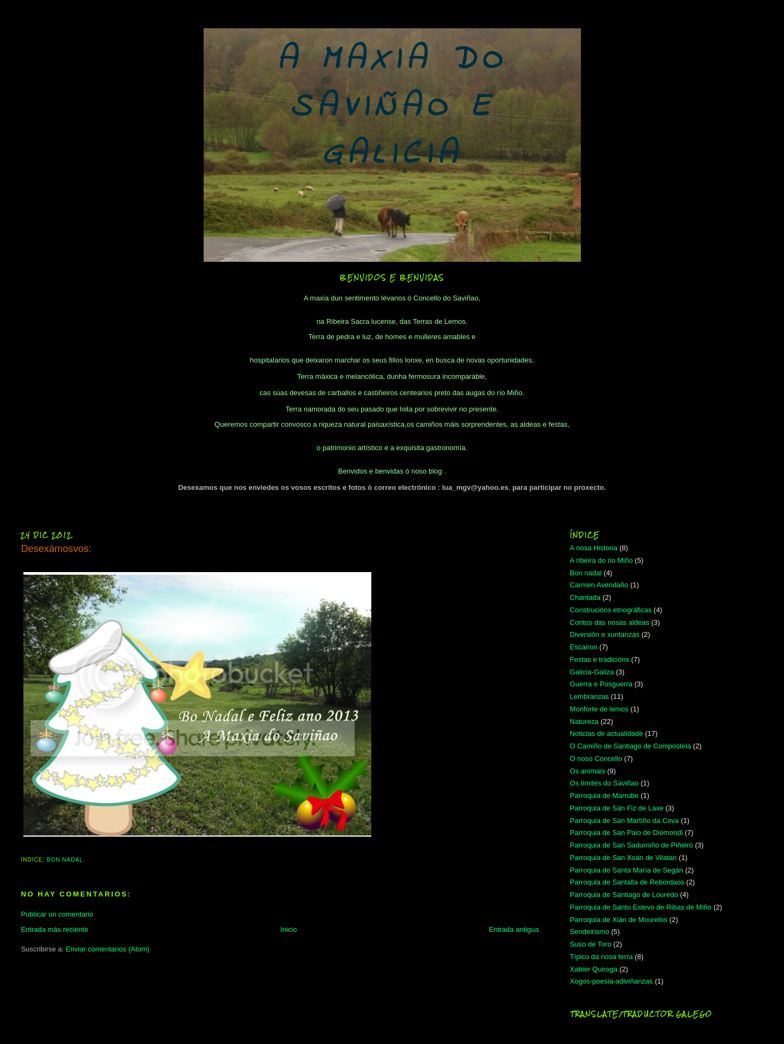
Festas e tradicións (599, 659)
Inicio (288, 929)
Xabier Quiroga (593, 969)
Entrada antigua (514, 929)
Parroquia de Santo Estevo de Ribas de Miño (641, 907)
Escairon (584, 647)
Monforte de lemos (599, 709)
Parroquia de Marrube (604, 795)
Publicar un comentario (57, 914)
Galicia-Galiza (592, 672)
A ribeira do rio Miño (601, 560)
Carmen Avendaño (599, 585)
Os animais (587, 771)
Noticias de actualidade (606, 733)
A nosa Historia (593, 548)
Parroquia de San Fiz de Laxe (617, 808)
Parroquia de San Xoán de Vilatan (623, 857)
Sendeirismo (589, 932)
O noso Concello (596, 758)
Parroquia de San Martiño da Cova (624, 820)
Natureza (584, 721)
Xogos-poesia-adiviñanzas (611, 981)
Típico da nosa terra (601, 957)
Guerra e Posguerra (601, 684)
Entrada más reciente (54, 929)
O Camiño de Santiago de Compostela (630, 746)
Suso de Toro (590, 944)
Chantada (585, 597)
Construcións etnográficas (611, 610)
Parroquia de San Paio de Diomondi (626, 832)
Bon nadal (65, 860)
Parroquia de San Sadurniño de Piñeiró (631, 845)
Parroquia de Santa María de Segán (626, 870)
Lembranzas (589, 696)
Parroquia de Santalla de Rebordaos (627, 882)
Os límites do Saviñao (604, 783)
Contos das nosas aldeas (610, 622)
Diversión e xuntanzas (605, 634)
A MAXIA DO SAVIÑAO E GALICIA (392, 107)
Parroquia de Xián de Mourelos (618, 920)
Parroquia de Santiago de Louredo (624, 895)
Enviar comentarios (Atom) (108, 949)
